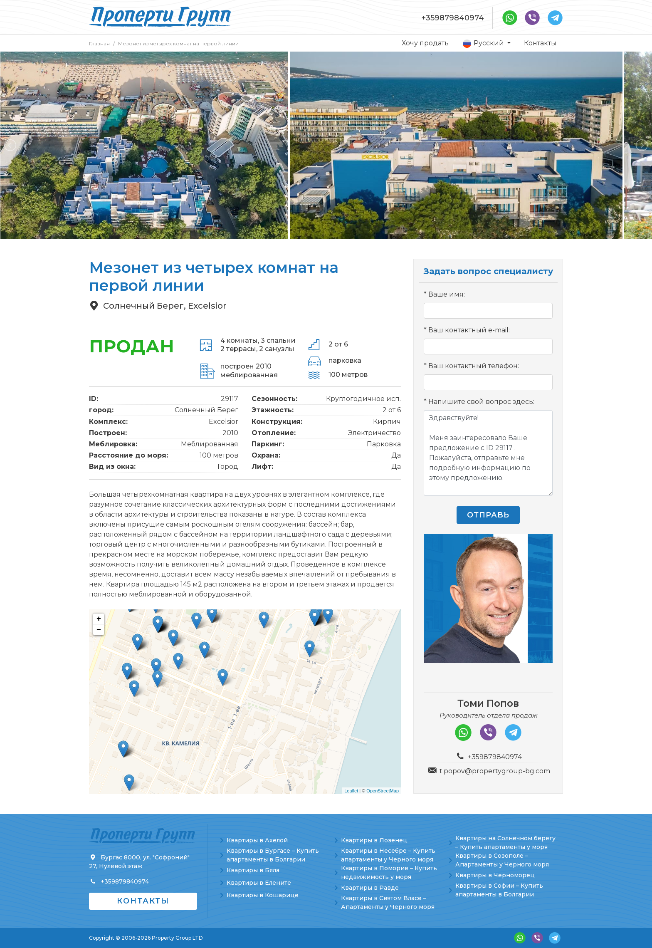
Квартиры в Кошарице (263, 895)
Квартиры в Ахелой (257, 840)
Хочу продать (425, 43)
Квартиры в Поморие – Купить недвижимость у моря (389, 872)
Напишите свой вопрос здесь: (481, 402)
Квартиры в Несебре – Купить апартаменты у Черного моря (388, 855)
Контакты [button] (143, 901)
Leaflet (351, 790)
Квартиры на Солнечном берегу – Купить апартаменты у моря (505, 842)
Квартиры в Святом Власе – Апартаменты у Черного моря (388, 902)
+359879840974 (453, 17)
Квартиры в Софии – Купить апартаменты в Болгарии (499, 890)
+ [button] (98, 619)
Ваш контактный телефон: (473, 366)
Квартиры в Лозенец (374, 840)
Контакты (540, 43)
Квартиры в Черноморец (495, 875)
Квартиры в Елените (259, 882)
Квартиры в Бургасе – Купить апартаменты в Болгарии (273, 855)
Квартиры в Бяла (253, 870)
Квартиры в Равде (370, 887)
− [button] (98, 630)
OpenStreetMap (382, 790)
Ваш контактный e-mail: (469, 330)
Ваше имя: (446, 294)
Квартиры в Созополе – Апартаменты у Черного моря (502, 860)
